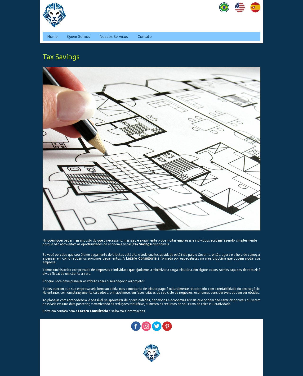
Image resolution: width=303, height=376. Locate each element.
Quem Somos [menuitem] (78, 36)
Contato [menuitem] (145, 36)
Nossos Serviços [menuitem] (114, 36)
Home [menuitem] (52, 36)
